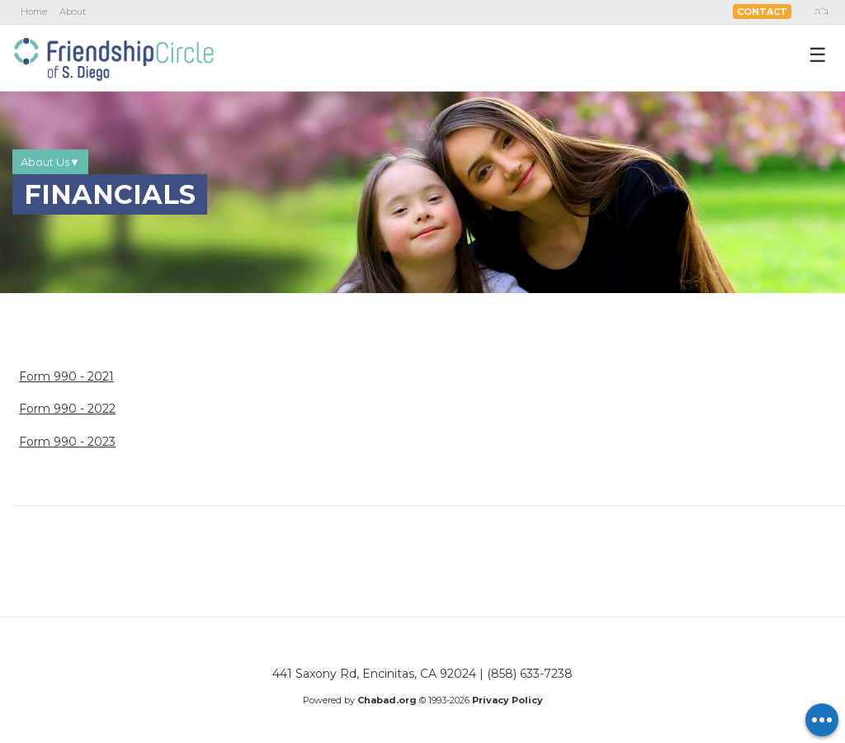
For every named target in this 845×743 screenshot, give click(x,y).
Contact (762, 11)
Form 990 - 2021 (66, 376)
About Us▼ (50, 161)
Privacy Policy (507, 700)
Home (34, 11)
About (72, 11)
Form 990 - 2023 (67, 441)
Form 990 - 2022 (67, 408)
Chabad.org (387, 700)
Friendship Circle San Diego (113, 57)
